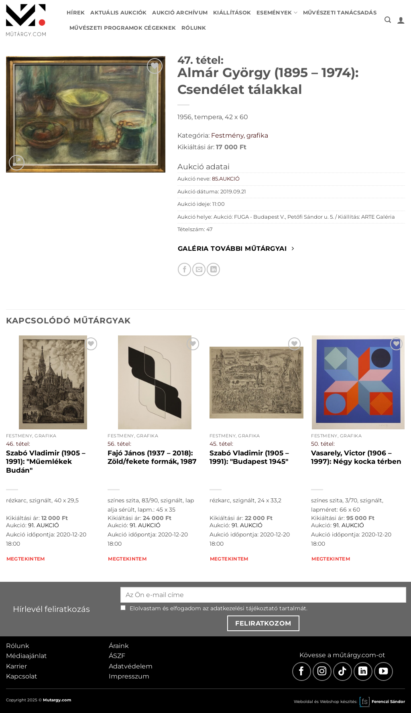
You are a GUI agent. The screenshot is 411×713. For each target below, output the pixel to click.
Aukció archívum (180, 13)
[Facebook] (301, 671)
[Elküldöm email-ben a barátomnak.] (199, 269)
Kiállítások (232, 13)
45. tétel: (221, 443)
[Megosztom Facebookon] (184, 269)
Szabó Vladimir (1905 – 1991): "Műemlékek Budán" (45, 461)
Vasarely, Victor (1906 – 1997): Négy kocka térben (356, 457)
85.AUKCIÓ (226, 179)
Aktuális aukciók (118, 13)
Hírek (76, 13)
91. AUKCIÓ (43, 525)
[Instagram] (322, 671)
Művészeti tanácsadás (339, 13)
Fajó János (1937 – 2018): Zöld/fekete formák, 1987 (152, 457)
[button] (388, 20)
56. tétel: (119, 443)
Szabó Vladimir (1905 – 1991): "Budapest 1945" (249, 457)
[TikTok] (342, 671)
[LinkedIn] (363, 671)
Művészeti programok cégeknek (122, 28)
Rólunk (193, 28)
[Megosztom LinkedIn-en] (213, 269)
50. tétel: (323, 443)
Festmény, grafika (239, 135)
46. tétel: (18, 443)
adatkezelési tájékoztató (244, 608)
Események (276, 12)
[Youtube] (383, 671)
